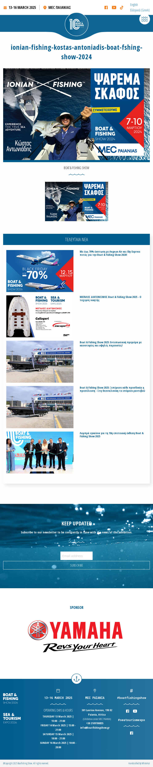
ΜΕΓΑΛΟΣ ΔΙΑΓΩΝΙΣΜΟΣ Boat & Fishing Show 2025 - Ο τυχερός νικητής (110, 298)
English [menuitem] (134, 4)
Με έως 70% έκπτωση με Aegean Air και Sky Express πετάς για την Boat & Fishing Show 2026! (110, 253)
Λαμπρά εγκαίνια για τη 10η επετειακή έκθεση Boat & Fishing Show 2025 (112, 435)
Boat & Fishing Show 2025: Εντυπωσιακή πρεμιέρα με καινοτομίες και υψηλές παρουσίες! (111, 344)
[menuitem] (134, 4)
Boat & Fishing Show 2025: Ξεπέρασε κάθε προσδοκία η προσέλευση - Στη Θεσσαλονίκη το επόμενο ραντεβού (112, 389)
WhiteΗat (146, 763)
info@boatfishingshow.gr (95, 727)
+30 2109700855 (94, 723)
